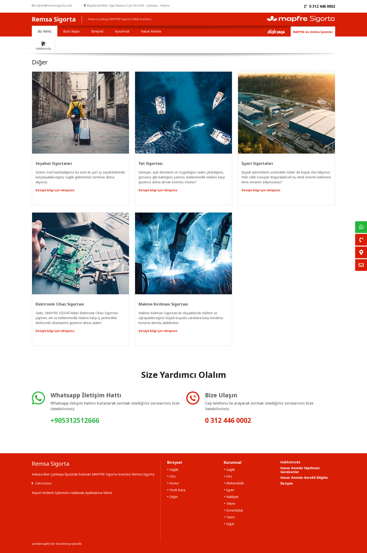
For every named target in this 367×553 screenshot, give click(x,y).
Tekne (230, 503)
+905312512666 (75, 420)
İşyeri (230, 490)
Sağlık (173, 469)
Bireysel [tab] (97, 31)
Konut (174, 483)
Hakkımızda (290, 462)
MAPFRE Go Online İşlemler (313, 32)
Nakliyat (232, 496)
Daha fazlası (43, 483)
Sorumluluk (234, 510)
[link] (361, 227)
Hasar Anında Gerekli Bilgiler (304, 477)
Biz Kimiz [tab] (44, 31)
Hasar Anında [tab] (151, 31)
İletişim (286, 483)
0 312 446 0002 (228, 420)
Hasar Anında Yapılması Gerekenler (300, 470)
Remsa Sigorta (54, 19)
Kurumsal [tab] (122, 31)
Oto (172, 476)
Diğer (173, 496)
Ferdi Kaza (177, 490)
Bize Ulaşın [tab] (71, 31)
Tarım (230, 517)
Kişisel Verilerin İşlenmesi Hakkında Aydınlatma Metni (72, 492)
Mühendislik (235, 483)
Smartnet (62, 544)
